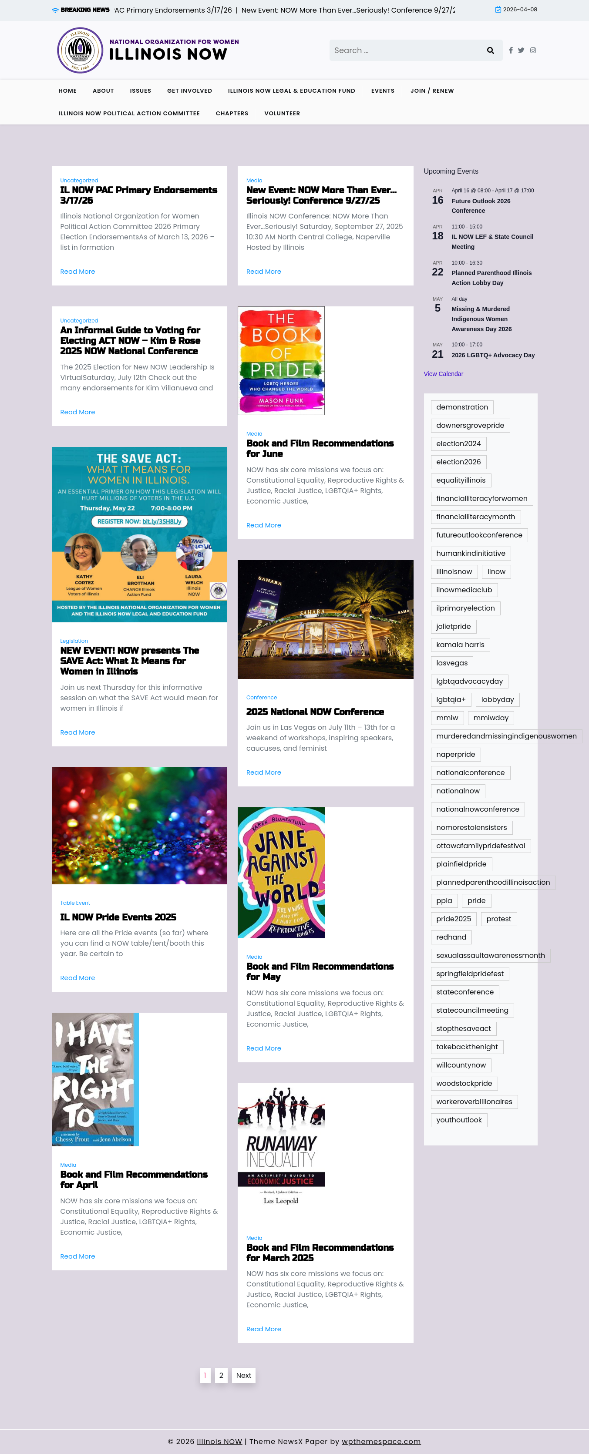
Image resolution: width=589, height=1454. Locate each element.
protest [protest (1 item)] (499, 919)
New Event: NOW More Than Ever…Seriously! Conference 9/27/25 (321, 195)
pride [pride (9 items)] (476, 901)
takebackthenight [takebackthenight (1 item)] (467, 1047)
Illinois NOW (219, 1442)
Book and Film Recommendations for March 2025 (320, 1253)
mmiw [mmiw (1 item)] (447, 718)
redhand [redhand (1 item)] (452, 937)
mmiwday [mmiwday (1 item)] (491, 718)
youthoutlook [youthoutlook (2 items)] (459, 1120)
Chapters (232, 113)
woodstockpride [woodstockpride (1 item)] (464, 1083)
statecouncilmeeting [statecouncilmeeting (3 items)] (473, 1010)
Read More (78, 271)
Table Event (76, 903)
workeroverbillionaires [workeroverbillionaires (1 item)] (475, 1102)
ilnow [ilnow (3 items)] (496, 572)
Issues (140, 91)
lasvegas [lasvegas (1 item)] (452, 663)
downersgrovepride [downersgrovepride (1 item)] (471, 425)
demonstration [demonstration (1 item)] (462, 407)
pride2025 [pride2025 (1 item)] (454, 919)
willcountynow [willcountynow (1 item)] (461, 1065)
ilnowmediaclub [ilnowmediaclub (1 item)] (464, 590)
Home (68, 91)
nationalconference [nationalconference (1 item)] (471, 773)
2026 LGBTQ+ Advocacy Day (493, 355)
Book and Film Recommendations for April (134, 1180)
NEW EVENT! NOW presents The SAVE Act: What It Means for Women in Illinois (130, 661)
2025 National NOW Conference (315, 712)
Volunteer (282, 113)
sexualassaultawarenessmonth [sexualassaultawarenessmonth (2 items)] (491, 955)
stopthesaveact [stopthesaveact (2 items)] (464, 1029)
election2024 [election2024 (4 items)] (459, 444)
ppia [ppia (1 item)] (444, 901)
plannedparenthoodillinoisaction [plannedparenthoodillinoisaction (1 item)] (493, 882)
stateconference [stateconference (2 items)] (465, 992)
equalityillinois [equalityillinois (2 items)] (461, 480)
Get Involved (189, 91)
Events (383, 91)
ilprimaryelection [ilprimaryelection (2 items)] (466, 608)
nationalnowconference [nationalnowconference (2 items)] (478, 809)
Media (254, 180)
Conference (261, 697)
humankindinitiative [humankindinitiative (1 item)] (471, 553)
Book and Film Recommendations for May (320, 972)
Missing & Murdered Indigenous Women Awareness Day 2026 (482, 319)
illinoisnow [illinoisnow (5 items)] (454, 572)
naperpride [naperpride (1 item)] (456, 754)
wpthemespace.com (381, 1442)
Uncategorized (79, 180)
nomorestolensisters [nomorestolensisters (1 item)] (472, 828)
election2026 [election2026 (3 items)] (459, 462)
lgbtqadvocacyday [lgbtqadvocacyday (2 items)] (470, 681)
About (103, 91)
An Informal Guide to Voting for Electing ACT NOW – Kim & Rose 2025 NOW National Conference (131, 341)
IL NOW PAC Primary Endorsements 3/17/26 (139, 195)
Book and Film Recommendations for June (320, 449)
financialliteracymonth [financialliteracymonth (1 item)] (476, 517)
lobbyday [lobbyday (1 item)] (497, 700)
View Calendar (444, 373)
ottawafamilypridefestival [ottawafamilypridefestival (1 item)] (481, 846)
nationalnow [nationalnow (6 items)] (458, 791)
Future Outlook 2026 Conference (481, 206)
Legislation (74, 641)
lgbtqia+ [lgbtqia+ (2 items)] (451, 700)
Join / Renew (432, 91)
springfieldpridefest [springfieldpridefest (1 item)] (470, 974)
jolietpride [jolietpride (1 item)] (454, 626)
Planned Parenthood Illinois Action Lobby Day (492, 277)
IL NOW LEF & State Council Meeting (493, 241)
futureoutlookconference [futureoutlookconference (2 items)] (480, 535)
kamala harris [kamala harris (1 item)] (461, 645)
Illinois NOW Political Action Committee (129, 113)
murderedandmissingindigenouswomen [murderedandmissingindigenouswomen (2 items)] (507, 736)
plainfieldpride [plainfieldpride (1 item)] (462, 864)
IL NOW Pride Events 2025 (118, 918)
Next (244, 1375)
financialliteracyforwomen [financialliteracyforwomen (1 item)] (482, 499)
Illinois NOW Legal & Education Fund (292, 91)
